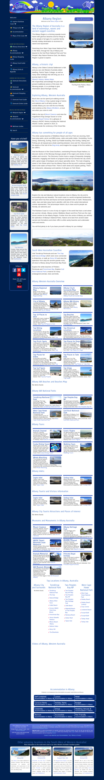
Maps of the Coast (18, 36)
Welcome (13, 18)
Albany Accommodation (17, 52)
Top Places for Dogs (72, 341)
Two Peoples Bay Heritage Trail (69, 601)
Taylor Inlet (37, 478)
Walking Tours (18, 164)
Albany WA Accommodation (84, 19)
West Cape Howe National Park (40, 412)
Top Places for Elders (39, 356)
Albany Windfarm (53, 108)
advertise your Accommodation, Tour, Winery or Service (66, 735)
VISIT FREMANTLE (40, 773)
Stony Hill (53, 258)
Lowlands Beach (86, 609)
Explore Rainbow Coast (17, 23)
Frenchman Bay (48, 269)
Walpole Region (18, 112)
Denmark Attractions (18, 82)
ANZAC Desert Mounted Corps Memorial (39, 542)
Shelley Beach (85, 599)
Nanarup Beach (70, 615)
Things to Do (17, 28)
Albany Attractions (18, 47)
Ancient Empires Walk (19, 194)
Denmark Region (36, 728)
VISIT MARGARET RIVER (60, 773)
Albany (15, 760)
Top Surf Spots (39, 368)
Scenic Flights (69, 431)
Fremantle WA (41, 758)
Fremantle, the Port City (38, 760)
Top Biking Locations (37, 329)
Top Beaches (17, 259)
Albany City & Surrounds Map (70, 289)
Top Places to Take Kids (71, 356)
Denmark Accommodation (17, 88)
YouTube (54, 733)
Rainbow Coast (80, 725)
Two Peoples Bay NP (70, 398)
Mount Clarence (51, 114)
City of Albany (40, 101)
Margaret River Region (61, 760)
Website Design (35, 725)
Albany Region (55, 21)
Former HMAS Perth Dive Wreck (53, 610)
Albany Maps (49, 79)
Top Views (68, 368)
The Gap (60, 253)
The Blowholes (54, 632)
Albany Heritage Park (70, 528)
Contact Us (47, 735)
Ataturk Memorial (40, 554)
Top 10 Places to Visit (40, 315)
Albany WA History (71, 301)
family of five (54, 725)
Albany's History (38, 79)
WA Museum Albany (41, 567)
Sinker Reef (69, 618)
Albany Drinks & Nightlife (16, 71)
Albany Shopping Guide (17, 58)
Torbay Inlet (68, 478)
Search (13, 130)
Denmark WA (64, 725)
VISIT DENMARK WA (87, 773)
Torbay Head (85, 618)
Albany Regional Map (40, 289)
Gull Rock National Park (71, 412)
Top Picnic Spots (40, 341)
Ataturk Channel (40, 431)
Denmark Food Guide (18, 99)
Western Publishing (20, 730)
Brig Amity (56, 145)
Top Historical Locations (69, 329)
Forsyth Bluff (85, 612)
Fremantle (38, 767)
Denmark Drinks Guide (18, 103)
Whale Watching (40, 457)
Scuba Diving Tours (41, 444)
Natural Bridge (40, 256)
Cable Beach (53, 605)
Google (73, 731)
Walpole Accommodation (17, 118)
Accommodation (17, 32)
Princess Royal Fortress (40, 119)
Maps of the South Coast (51, 731)
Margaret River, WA (62, 758)
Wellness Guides (16, 126)
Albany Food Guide (17, 64)
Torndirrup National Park (41, 398)
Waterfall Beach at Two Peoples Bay (70, 610)
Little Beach (69, 605)
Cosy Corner (85, 606)
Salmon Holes (53, 626)
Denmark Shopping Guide (17, 94)
